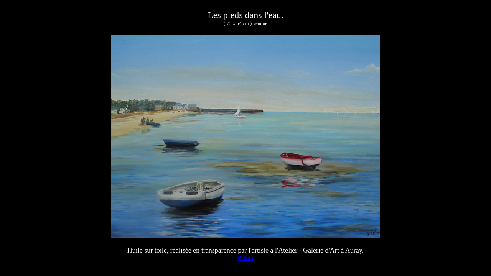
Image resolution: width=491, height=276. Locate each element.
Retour (245, 258)
